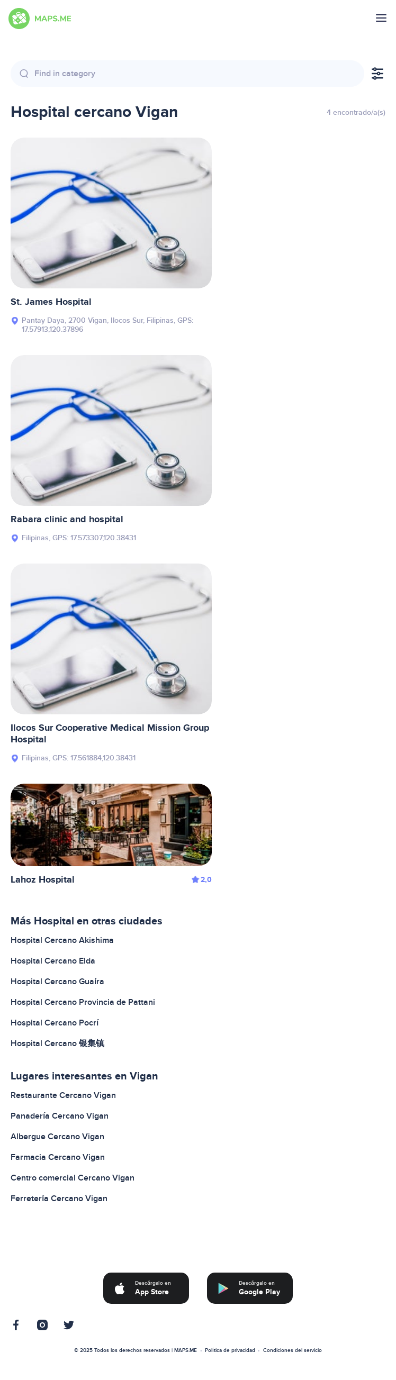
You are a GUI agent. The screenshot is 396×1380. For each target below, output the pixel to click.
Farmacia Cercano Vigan (58, 1157)
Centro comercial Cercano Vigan (72, 1178)
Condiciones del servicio (292, 1350)
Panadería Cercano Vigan (60, 1116)
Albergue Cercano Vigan (57, 1136)
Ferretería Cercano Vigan (59, 1198)
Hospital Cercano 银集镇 (57, 1043)
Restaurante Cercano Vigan (63, 1095)
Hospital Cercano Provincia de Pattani (83, 1002)
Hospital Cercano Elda (53, 961)
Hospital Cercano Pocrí (54, 1023)
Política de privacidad (230, 1350)
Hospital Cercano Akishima (62, 940)
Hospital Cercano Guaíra (57, 981)
